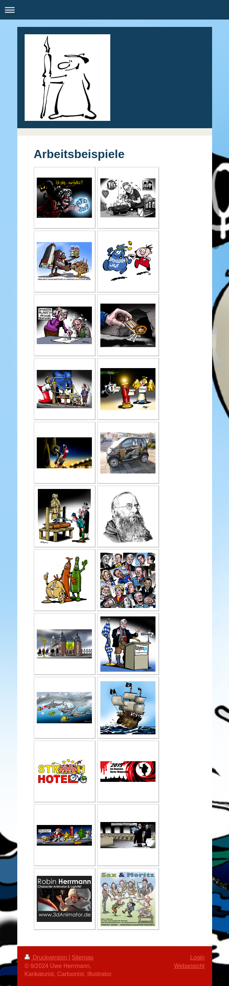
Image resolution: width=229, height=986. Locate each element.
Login (197, 957)
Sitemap (82, 957)
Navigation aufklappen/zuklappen (114, 10)
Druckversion (47, 957)
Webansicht (189, 966)
